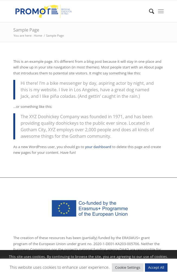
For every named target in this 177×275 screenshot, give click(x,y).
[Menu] (161, 11)
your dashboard (98, 146)
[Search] (149, 11)
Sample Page (26, 30)
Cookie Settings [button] (127, 267)
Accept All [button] (156, 267)
